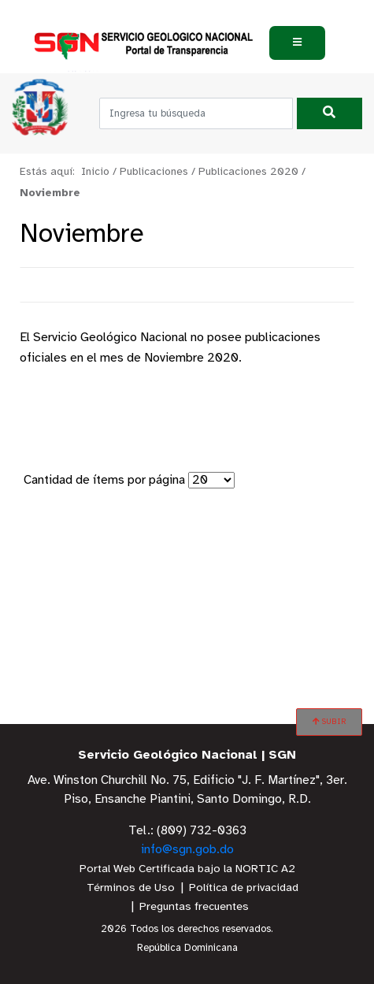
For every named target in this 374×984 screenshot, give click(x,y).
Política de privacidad (243, 888)
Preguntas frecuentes (194, 907)
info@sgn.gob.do (187, 849)
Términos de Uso (131, 888)
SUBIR (329, 721)
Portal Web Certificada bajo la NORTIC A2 (187, 869)
